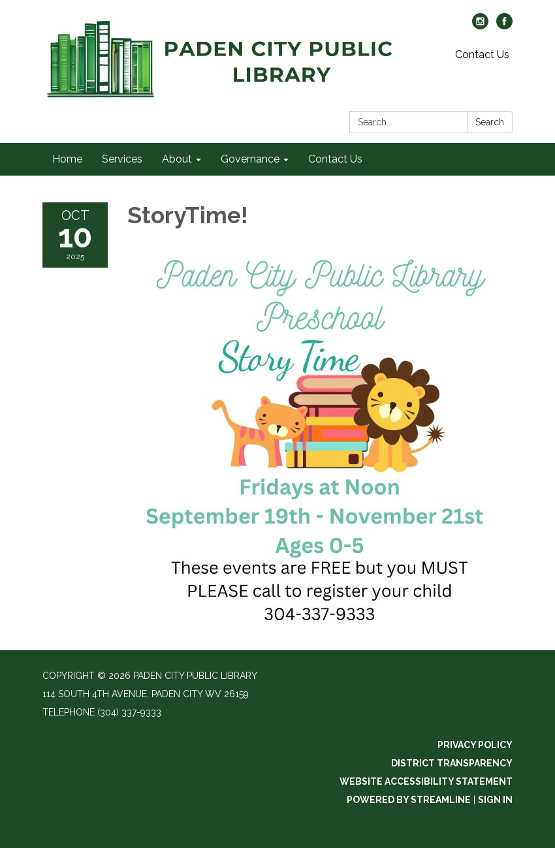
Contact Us (482, 54)
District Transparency (452, 763)
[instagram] (480, 26)
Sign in (495, 799)
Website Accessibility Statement (426, 781)
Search (489, 122)
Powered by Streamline (409, 799)
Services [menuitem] (122, 159)
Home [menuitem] (67, 159)
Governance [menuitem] (250, 159)
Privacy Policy (475, 745)
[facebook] (504, 26)
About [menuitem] (177, 159)
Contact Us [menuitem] (335, 159)
